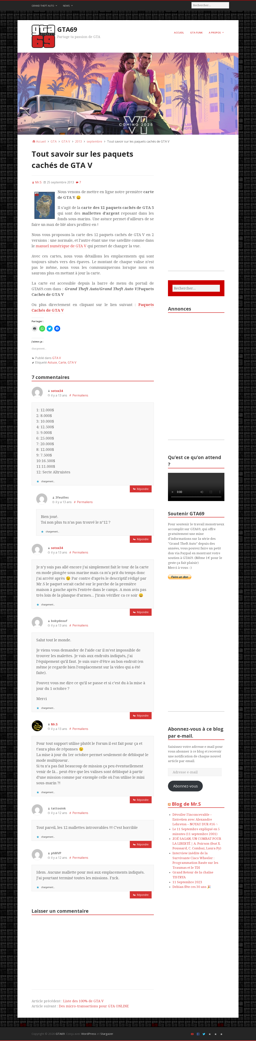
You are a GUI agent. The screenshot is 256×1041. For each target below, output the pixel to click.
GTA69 (67, 29)
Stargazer (106, 1034)
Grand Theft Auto (43, 5)
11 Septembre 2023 (187, 882)
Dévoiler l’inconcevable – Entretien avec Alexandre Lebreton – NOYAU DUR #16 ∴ (195, 819)
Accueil (179, 32)
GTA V (56, 358)
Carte (62, 363)
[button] (44, 205)
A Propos (215, 32)
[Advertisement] (196, 214)
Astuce (52, 363)
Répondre (143, 489)
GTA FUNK (196, 32)
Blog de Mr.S (186, 804)
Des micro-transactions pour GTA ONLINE (94, 1006)
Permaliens (80, 395)
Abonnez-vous (185, 786)
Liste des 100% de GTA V (83, 1001)
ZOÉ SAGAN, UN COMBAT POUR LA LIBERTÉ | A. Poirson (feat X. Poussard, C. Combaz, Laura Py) (196, 843)
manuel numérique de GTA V (61, 246)
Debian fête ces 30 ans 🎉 (191, 887)
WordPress (88, 1034)
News (66, 5)
